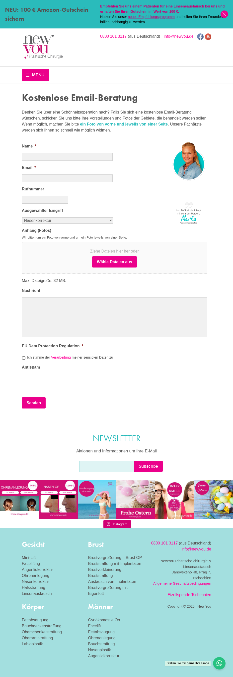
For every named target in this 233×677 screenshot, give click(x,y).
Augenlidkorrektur (37, 569)
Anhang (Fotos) (36, 230)
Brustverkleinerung (104, 569)
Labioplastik (32, 644)
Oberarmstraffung (37, 638)
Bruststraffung (100, 575)
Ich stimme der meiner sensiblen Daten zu (70, 357)
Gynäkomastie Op (104, 620)
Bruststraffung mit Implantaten (114, 563)
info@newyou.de (178, 36)
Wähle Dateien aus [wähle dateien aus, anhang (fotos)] (114, 262)
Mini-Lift (29, 557)
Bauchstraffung (101, 644)
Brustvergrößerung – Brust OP (115, 557)
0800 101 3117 (113, 36)
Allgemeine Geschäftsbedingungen (182, 583)
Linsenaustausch (37, 593)
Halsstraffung (33, 587)
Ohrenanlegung (35, 575)
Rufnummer (33, 189)
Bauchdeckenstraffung (42, 626)
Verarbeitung (61, 357)
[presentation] (60, 383)
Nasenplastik (99, 650)
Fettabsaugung (35, 620)
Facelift (94, 626)
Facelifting (31, 563)
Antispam (31, 367)
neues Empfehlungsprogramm (151, 17)
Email (29, 167)
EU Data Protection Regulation (52, 346)
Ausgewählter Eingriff (42, 210)
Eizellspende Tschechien (189, 595)
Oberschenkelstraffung (42, 632)
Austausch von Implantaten (112, 581)
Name (29, 146)
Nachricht (31, 290)
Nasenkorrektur (35, 581)
